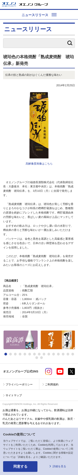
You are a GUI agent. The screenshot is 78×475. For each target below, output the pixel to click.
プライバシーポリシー (19, 384)
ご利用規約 (51, 384)
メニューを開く (73, 4)
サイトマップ (14, 395)
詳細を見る (59, 466)
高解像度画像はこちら (39, 163)
